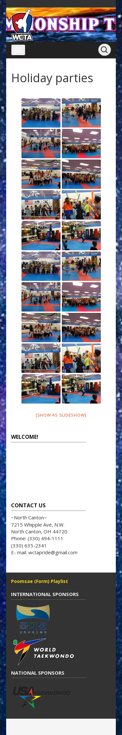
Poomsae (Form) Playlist (39, 581)
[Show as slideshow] (61, 415)
